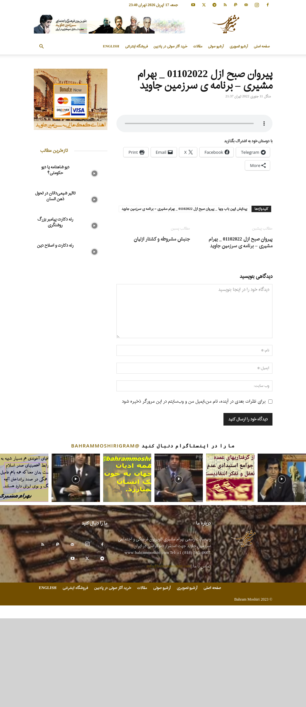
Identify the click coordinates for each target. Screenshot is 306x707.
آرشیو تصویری (239, 46)
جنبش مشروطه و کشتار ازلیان (162, 328)
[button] (41, 47)
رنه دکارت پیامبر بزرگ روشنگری (55, 222)
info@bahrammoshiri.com (169, 655)
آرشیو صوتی (216, 46)
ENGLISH (111, 46)
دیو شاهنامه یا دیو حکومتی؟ (55, 170)
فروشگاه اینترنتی (136, 46)
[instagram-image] (24, 567)
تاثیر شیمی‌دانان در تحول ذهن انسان (55, 196)
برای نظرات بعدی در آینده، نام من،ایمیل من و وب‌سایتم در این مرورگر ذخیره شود (194, 490)
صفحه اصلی (262, 46)
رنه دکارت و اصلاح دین (55, 245)
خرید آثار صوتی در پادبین (170, 46)
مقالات (197, 46)
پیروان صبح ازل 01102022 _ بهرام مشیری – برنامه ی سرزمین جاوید (240, 331)
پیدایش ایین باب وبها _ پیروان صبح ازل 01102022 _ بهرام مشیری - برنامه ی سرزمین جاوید (184, 297)
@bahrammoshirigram (105, 534)
